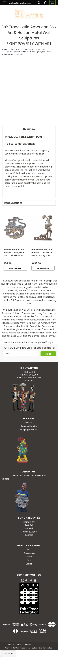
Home (4, 49)
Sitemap (26, 644)
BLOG (5, 479)
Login (23, 426)
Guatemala (29, 553)
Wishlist (29, 422)
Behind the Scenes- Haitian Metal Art (29, 475)
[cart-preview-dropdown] (52, 2)
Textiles (29, 535)
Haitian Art (15, 49)
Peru (29, 560)
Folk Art (29, 525)
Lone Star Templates (43, 648)
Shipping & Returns (29, 429)
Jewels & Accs (29, 531)
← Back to (8, 653)
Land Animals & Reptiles (34, 49)
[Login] (45, 3)
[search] (39, 3)
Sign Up (33, 426)
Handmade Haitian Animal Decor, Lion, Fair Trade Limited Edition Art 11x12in (14, 252)
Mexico (29, 556)
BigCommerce (19, 648)
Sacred (29, 528)
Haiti (29, 549)
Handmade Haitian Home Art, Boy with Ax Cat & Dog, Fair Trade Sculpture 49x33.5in (41, 252)
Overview (29, 129)
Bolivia (29, 563)
